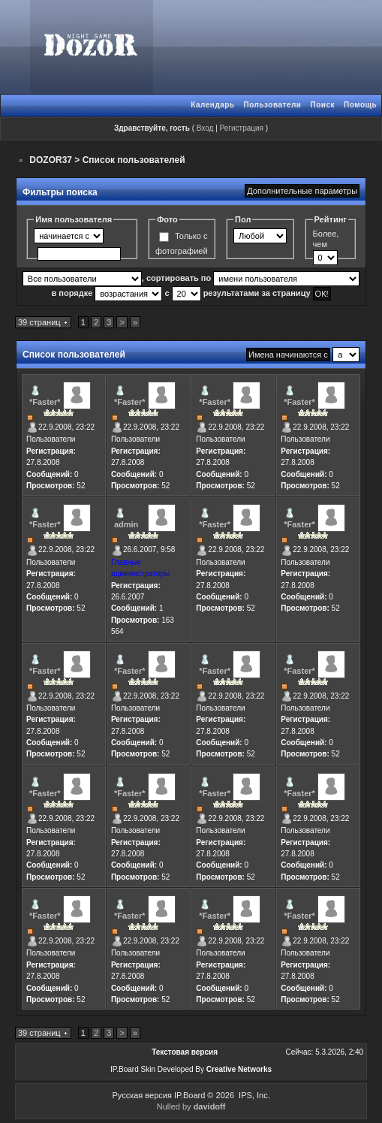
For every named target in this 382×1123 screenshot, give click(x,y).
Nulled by (191, 1106)
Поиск (322, 105)
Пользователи (273, 105)
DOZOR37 (50, 160)
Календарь (212, 105)
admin (126, 524)
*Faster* (45, 401)
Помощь (360, 105)
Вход (205, 128)
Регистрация (241, 128)
